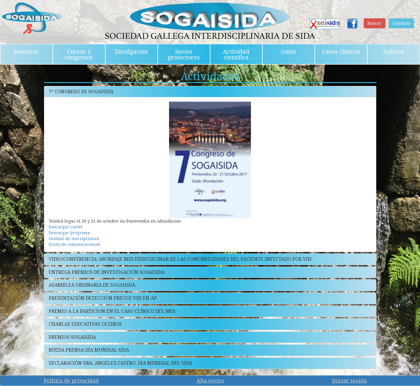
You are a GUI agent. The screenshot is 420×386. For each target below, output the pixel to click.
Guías (288, 51)
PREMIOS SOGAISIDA (72, 337)
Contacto (401, 23)
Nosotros (26, 51)
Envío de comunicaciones (74, 244)
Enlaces (393, 51)
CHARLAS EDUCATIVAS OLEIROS (85, 324)
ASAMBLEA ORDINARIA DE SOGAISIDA (92, 285)
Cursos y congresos (79, 54)
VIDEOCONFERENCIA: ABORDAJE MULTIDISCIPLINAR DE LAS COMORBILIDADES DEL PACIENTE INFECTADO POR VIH (180, 259)
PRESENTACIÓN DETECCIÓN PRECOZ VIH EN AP (103, 298)
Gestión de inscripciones (74, 238)
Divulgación (131, 51)
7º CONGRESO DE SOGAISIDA (81, 91)
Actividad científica (236, 54)
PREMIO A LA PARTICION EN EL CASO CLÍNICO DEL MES (112, 311)
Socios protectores (184, 54)
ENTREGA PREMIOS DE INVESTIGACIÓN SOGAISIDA (107, 272)
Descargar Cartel (65, 227)
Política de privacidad (71, 380)
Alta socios (210, 380)
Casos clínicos (341, 51)
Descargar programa (69, 232)
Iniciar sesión (349, 380)
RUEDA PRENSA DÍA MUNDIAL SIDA (89, 350)
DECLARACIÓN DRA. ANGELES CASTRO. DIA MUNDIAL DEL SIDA (120, 363)
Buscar (375, 23)
